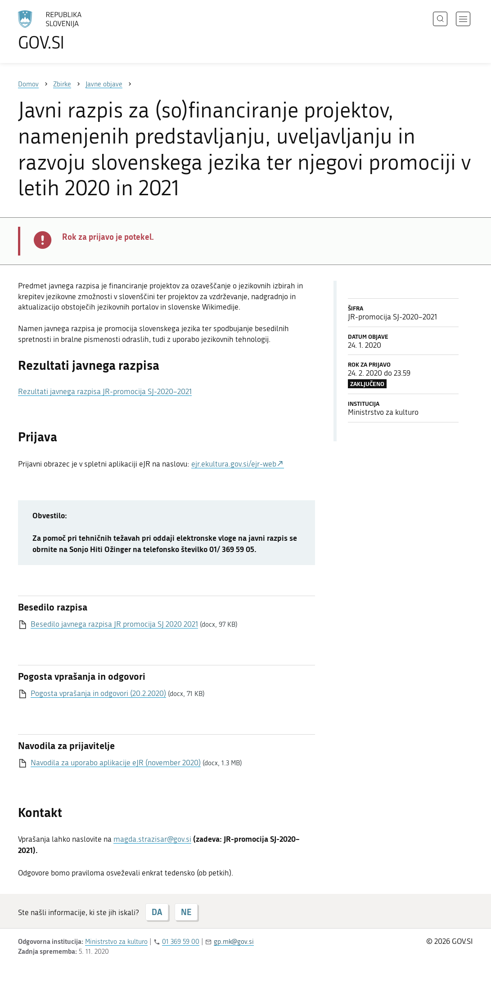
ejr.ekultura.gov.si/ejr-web (233, 463)
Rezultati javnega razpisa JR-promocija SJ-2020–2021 (105, 391)
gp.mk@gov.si (234, 942)
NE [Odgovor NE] (186, 912)
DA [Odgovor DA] (157, 912)
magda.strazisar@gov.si (152, 839)
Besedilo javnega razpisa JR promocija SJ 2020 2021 (114, 623)
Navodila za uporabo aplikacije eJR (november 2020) (116, 762)
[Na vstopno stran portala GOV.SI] (74, 30)
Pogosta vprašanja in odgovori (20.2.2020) (98, 693)
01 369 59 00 (180, 942)
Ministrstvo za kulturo (116, 942)
